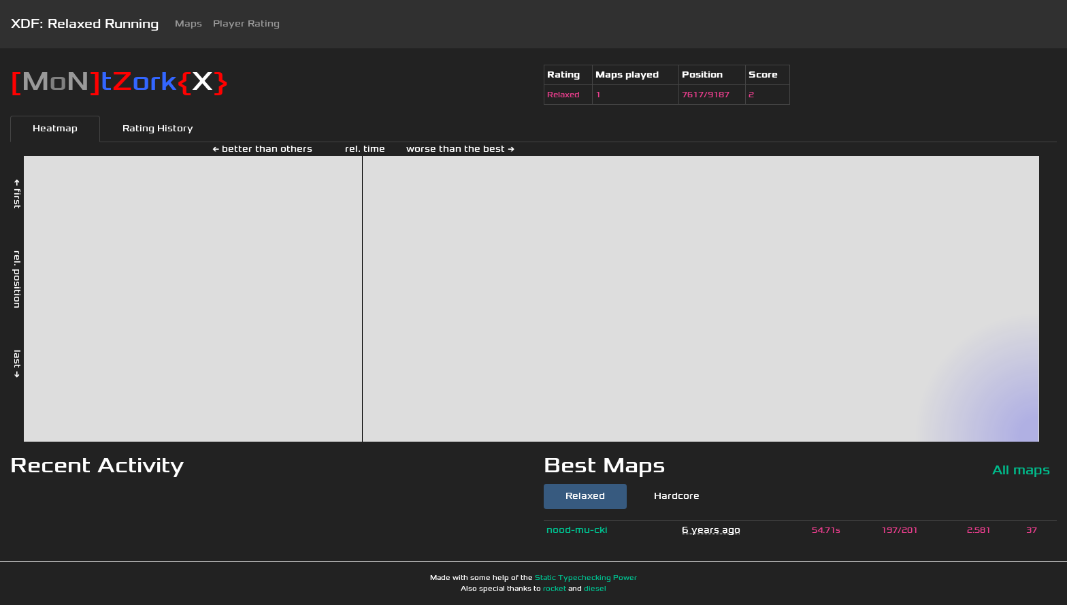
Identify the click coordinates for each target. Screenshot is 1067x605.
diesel (595, 589)
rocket (554, 589)
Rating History (157, 128)
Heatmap (55, 128)
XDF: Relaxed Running (85, 23)
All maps (1021, 470)
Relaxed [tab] (585, 496)
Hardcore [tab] (677, 496)
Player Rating (246, 23)
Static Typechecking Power (586, 578)
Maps (188, 23)
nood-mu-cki (577, 530)
